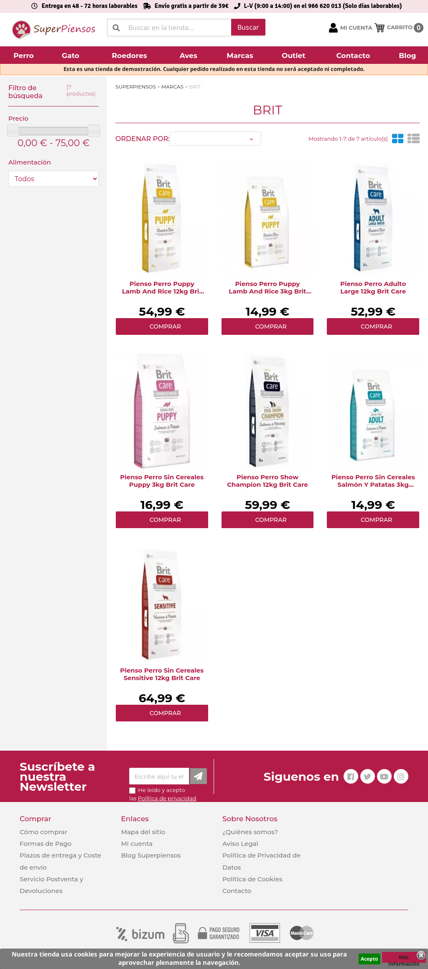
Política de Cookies (252, 879)
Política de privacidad (167, 798)
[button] (24, 55)
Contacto (236, 891)
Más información (404, 958)
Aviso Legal (240, 844)
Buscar (248, 27)
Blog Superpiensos (151, 855)
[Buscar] (186, 27)
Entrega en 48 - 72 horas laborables (89, 6)
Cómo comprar (43, 832)
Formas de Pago (45, 844)
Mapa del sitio (143, 832)
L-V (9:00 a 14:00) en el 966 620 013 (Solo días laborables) (323, 6)
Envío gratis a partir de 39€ (192, 6)
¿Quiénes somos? (250, 832)
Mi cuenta (137, 844)
